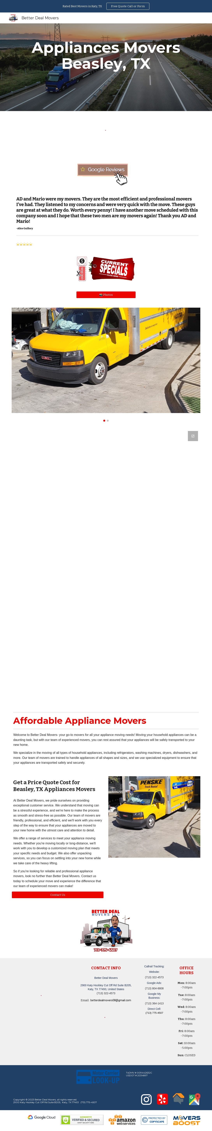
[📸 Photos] (106, 294)
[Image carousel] (106, 365)
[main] (106, 55)
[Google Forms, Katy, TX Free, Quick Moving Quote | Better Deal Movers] (106, 566)
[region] (106, 6)
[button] (57, 894)
